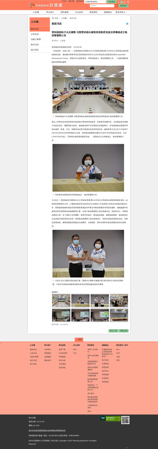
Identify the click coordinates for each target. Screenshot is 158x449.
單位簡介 (50, 12)
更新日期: (32, 422)
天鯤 (118, 357)
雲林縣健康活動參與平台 (92, 363)
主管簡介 (47, 349)
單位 (75, 349)
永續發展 (105, 364)
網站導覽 (71, 1)
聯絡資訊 (47, 360)
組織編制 (47, 357)
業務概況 (47, 353)
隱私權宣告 (43, 431)
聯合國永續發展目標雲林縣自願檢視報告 (92, 399)
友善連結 (105, 378)
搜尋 (116, 5)
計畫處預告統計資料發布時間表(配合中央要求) (107, 353)
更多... (89, 411)
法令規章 (79, 12)
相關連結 (108, 12)
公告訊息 (35, 34)
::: (0, 1)
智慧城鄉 (105, 375)
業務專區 (93, 12)
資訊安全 (105, 371)
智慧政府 (105, 367)
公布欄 (36, 12)
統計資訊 (35, 50)
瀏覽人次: (32, 425)
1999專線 (62, 364)
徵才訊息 (35, 44)
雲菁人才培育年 (92, 351)
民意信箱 (62, 360)
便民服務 (65, 12)
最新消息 (35, 29)
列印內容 (127, 24)
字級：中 (121, 2)
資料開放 (105, 382)
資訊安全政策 (34, 431)
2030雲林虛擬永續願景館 (92, 374)
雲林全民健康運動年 (92, 368)
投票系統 (62, 368)
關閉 (80, 340)
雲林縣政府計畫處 (46, 5)
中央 (75, 353)
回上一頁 (113, 331)
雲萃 (118, 360)
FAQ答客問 (63, 353)
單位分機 (32, 418)
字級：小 (118, 2)
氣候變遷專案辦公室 (92, 380)
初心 (118, 349)
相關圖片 (55, 292)
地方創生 (90, 393)
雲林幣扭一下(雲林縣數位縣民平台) (92, 387)
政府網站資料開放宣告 (56, 431)
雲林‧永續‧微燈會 (93, 357)
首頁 (56, 18)
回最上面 (123, 331)
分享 (127, 1)
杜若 (118, 353)
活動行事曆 (36, 39)
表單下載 (62, 349)
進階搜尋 (123, 6)
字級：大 (124, 2)
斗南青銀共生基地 (92, 406)
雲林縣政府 (80, 1)
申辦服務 (62, 357)
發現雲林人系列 (122, 12)
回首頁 (64, 1)
